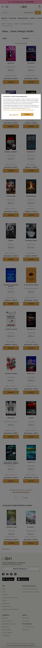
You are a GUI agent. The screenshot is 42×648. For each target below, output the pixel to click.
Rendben (27, 114)
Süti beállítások (14, 114)
